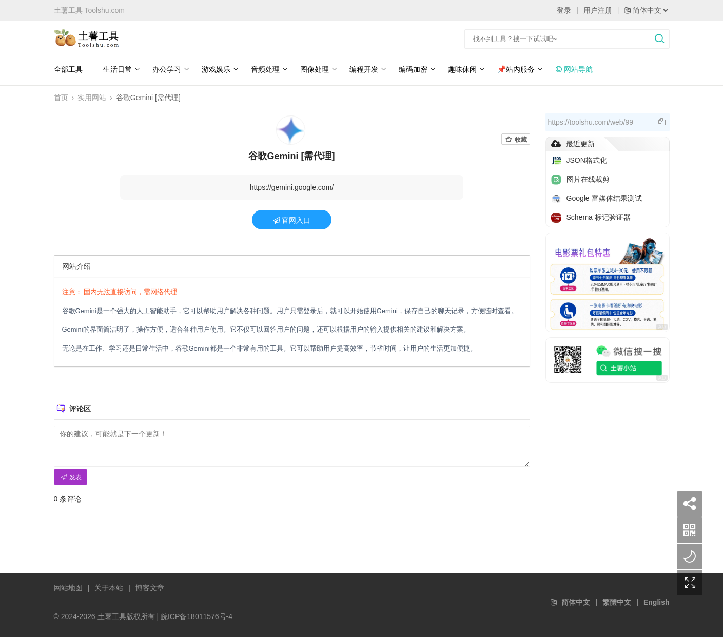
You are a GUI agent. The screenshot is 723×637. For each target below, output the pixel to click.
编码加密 (417, 69)
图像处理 (319, 69)
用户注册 (597, 10)
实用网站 (91, 97)
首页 (61, 97)
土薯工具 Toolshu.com (89, 10)
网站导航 (574, 69)
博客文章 (149, 588)
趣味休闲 (466, 69)
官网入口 (292, 220)
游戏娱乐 (220, 69)
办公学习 (171, 69)
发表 (71, 477)
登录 (564, 10)
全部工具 (68, 69)
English (656, 602)
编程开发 (368, 69)
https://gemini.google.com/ (292, 187)
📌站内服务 (520, 69)
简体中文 (575, 602)
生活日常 (122, 69)
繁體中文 (616, 602)
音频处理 (269, 69)
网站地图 (68, 588)
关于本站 (108, 588)
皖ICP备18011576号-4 (196, 616)
